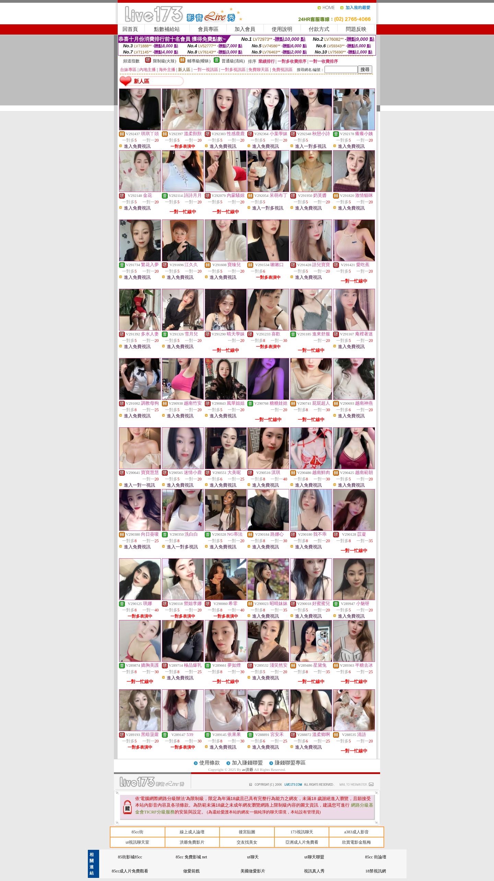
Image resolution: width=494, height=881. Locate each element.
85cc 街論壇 (375, 857)
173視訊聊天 (302, 832)
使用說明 (282, 29)
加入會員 (245, 29)
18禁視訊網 (375, 871)
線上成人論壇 (192, 832)
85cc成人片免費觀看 (130, 871)
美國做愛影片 (252, 871)
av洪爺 (248, 769)
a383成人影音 (356, 832)
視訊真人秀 (314, 871)
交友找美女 (247, 842)
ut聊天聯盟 (314, 857)
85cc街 (137, 832)
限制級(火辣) (164, 61)
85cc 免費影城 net (191, 857)
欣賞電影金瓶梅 (356, 842)
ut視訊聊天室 (137, 842)
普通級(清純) (233, 61)
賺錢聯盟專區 (290, 762)
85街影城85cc (130, 857)
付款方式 (319, 29)
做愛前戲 (191, 871)
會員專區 (208, 29)
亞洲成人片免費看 (301, 842)
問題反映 (356, 29)
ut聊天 (252, 857)
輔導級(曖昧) (199, 61)
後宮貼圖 (247, 832)
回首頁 (130, 29)
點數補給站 (167, 29)
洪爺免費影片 (192, 842)
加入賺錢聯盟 (247, 762)
